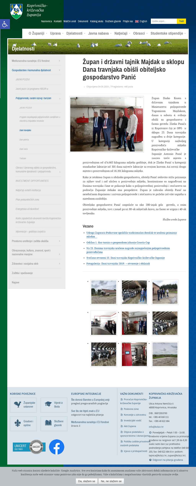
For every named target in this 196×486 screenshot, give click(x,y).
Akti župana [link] (130, 426)
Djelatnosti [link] (75, 33)
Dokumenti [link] (83, 21)
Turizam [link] (23, 158)
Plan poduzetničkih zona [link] (27, 199)
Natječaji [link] (122, 33)
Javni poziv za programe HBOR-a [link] (32, 88)
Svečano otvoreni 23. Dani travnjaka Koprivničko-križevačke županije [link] (126, 257)
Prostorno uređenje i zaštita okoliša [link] (30, 241)
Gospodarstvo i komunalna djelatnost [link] (31, 70)
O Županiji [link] (38, 33)
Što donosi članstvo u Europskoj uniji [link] (90, 399)
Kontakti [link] (58, 21)
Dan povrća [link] (24, 139)
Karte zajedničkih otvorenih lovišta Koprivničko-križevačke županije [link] (38, 220)
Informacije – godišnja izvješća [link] (30, 231)
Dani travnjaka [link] (25, 130)
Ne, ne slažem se (111, 481)
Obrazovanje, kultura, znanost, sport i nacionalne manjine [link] (31, 252)
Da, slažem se (86, 481)
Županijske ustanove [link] (29, 404)
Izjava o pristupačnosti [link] (135, 451)
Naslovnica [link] (46, 21)
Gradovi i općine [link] (28, 423)
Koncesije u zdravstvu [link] (135, 414)
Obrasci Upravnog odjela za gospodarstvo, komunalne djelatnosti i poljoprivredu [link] (36, 169)
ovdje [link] (175, 474)
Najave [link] (15, 282)
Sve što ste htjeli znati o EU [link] (85, 411)
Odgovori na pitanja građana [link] (168, 460)
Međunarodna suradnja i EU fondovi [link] (31, 61)
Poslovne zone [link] (131, 409)
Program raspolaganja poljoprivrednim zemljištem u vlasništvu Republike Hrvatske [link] (40, 118)
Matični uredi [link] (70, 21)
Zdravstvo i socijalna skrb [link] (25, 263)
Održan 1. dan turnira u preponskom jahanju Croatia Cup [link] (118, 242)
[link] (5, 24)
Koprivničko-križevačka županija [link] (28, 11)
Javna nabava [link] (100, 33)
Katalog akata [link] (96, 21)
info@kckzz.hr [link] (156, 427)
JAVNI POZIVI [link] (23, 79)
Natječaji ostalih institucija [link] (28, 190)
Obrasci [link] (140, 33)
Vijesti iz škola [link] (58, 404)
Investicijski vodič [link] (132, 420)
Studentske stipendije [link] (168, 33)
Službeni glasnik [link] (113, 21)
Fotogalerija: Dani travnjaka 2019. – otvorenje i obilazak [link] (118, 263)
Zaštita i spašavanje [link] (22, 273)
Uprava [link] (57, 33)
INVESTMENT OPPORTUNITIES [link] (32, 180)
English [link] (143, 21)
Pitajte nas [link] (128, 21)
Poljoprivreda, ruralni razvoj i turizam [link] (33, 98)
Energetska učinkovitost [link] (27, 208)
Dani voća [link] (24, 148)
